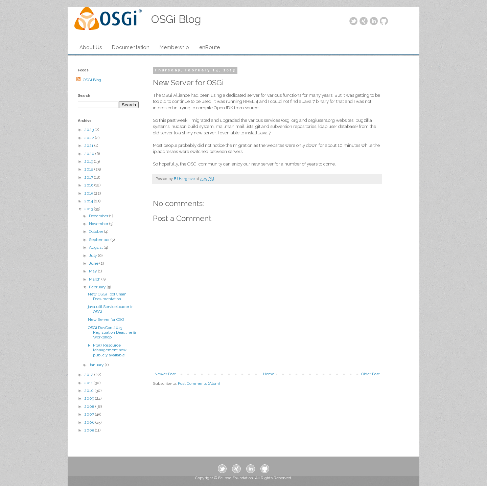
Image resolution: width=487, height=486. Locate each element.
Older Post (370, 374)
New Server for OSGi (106, 319)
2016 (89, 185)
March (95, 279)
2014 (89, 201)
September (100, 239)
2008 (89, 406)
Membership (174, 47)
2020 (89, 153)
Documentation (130, 47)
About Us (90, 47)
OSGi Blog (92, 80)
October (96, 231)
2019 (89, 161)
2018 (89, 169)
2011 (89, 382)
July (93, 255)
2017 (89, 177)
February (98, 287)
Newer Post (165, 374)
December (99, 216)
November (99, 223)
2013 (89, 208)
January (97, 364)
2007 (89, 414)
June (94, 263)
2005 (89, 430)
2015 (89, 193)
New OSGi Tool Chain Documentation (107, 296)
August (96, 247)
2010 (89, 390)
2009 (89, 398)
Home (268, 374)
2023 (89, 129)
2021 (89, 145)
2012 (89, 374)
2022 (89, 137)
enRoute (209, 47)
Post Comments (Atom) (199, 383)
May (93, 271)
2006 (89, 422)
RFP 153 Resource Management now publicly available (107, 350)
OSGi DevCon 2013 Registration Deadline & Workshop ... (112, 332)
